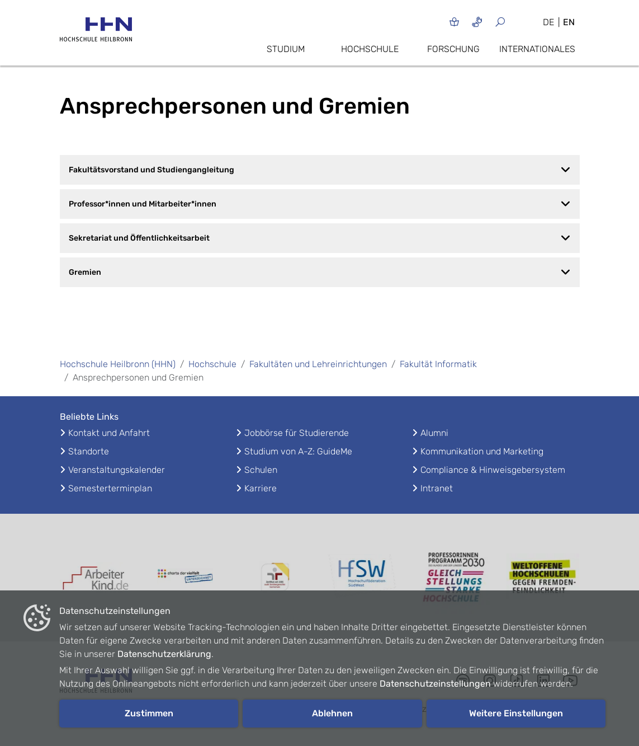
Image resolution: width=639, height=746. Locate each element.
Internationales (537, 49)
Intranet (436, 488)
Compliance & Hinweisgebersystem (492, 470)
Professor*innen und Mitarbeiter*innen (320, 203)
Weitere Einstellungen (516, 713)
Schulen (260, 470)
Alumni (434, 433)
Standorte (88, 451)
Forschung (453, 49)
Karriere (260, 488)
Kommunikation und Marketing (481, 451)
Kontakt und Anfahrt (109, 433)
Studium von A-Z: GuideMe (298, 451)
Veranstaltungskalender (116, 470)
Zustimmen (149, 713)
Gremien (320, 272)
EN (569, 22)
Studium (286, 49)
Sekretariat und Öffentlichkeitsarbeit (320, 237)
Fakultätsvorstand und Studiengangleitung (320, 169)
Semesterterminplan (110, 488)
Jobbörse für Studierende (296, 433)
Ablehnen (332, 713)
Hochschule (370, 49)
